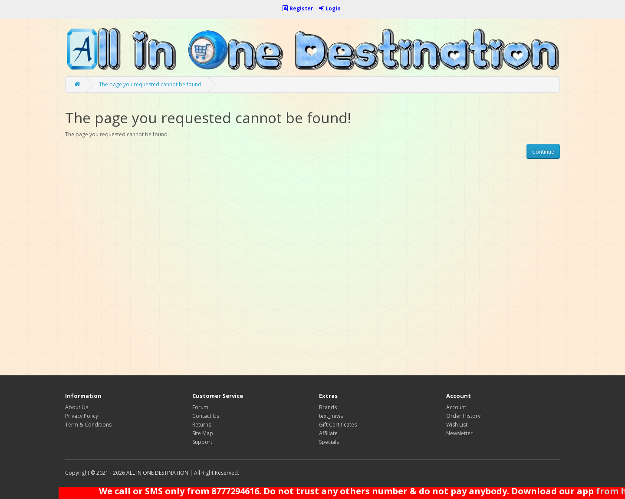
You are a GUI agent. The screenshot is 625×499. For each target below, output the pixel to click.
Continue (543, 151)
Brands (328, 407)
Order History (463, 416)
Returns (201, 424)
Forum (200, 407)
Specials (329, 442)
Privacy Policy (81, 416)
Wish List (456, 424)
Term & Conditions (88, 424)
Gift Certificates (338, 424)
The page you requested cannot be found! (151, 84)
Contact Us (205, 416)
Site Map (202, 433)
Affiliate (328, 433)
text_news (331, 416)
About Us (76, 407)
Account (456, 407)
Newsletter (459, 433)
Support (202, 442)
